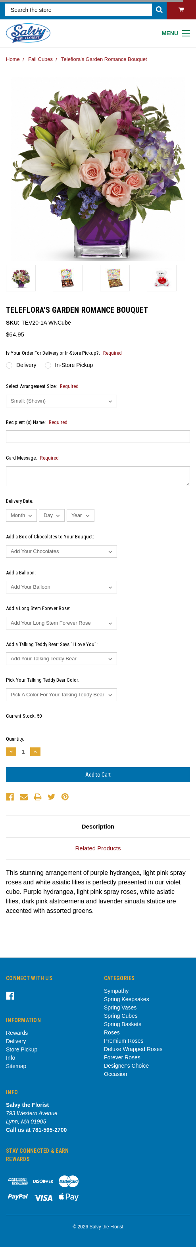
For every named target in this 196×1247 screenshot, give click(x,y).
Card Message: (32, 458)
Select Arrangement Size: (42, 386)
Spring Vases (120, 1007)
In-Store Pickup (74, 365)
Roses (112, 1032)
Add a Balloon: (21, 573)
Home (13, 59)
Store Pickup (21, 1049)
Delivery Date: (19, 501)
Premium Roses (124, 1041)
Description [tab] (98, 826)
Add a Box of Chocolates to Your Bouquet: (50, 537)
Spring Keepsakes (126, 999)
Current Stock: (24, 716)
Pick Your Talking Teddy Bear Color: (42, 680)
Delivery (26, 365)
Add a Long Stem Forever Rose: (38, 608)
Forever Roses (122, 1057)
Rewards (17, 1033)
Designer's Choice (126, 1066)
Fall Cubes (40, 59)
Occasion (115, 1074)
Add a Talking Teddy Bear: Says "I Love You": (52, 644)
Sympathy (116, 991)
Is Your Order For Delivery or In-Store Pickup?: (64, 353)
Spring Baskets (122, 1024)
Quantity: (15, 739)
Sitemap (16, 1066)
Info (10, 1058)
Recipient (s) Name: (36, 422)
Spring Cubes (121, 1016)
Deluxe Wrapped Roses (133, 1049)
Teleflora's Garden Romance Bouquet (104, 59)
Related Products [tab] (98, 848)
